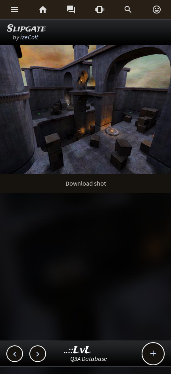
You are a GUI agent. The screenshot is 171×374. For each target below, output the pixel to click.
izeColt (29, 37)
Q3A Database (88, 358)
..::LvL (78, 350)
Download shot (85, 183)
